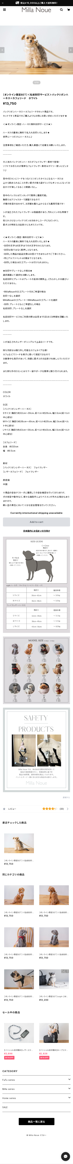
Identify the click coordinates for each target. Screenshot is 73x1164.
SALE (5, 1107)
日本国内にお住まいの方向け (36, 531)
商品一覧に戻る (36, 1121)
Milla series (8, 1089)
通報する (66, 797)
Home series (9, 1098)
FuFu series (8, 1080)
